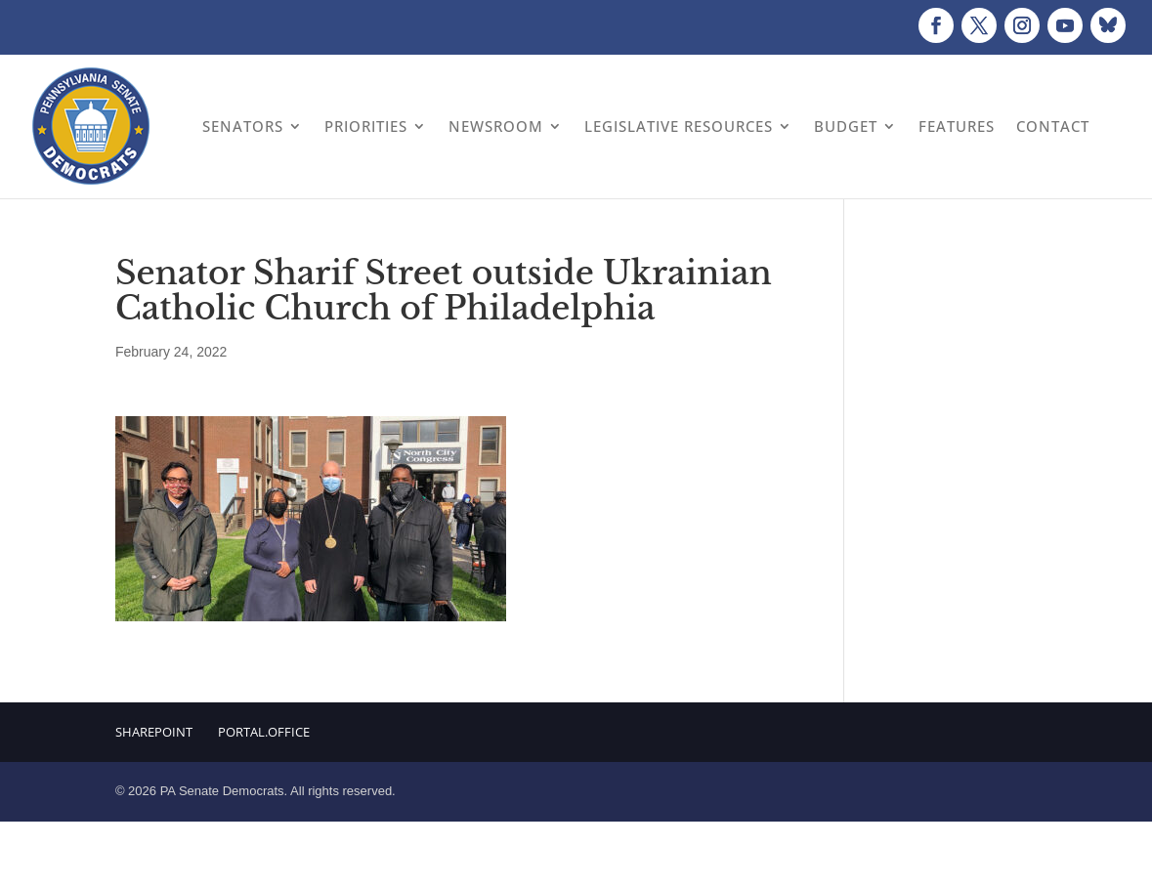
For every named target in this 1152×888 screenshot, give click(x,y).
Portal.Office (264, 731)
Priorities (365, 126)
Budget (845, 126)
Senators (242, 126)
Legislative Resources (678, 126)
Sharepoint (153, 731)
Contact (1052, 126)
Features (956, 126)
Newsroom (495, 126)
